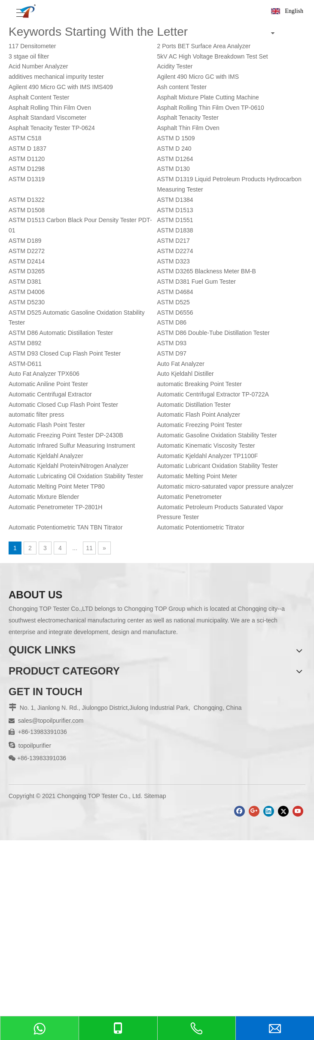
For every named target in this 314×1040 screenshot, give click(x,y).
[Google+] (254, 811)
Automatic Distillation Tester (194, 404)
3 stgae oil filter (29, 56)
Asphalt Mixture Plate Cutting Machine (208, 97)
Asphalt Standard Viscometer (47, 117)
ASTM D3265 (27, 271)
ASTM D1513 (175, 210)
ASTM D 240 (174, 148)
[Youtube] (298, 811)
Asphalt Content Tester (39, 97)
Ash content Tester (182, 87)
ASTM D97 (171, 353)
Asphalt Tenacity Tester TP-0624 (52, 127)
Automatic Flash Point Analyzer (199, 414)
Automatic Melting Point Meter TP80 (57, 486)
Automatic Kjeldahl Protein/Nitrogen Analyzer (68, 465)
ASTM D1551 (175, 220)
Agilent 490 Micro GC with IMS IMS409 (61, 87)
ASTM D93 (171, 343)
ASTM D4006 (27, 291)
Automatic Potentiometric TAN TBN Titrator (65, 527)
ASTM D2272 (27, 251)
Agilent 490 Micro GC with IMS (198, 76)
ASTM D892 (25, 343)
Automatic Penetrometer (189, 496)
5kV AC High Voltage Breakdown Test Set (212, 56)
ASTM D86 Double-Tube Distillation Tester (213, 332)
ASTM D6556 (175, 312)
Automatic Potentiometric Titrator (200, 527)
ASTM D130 (173, 168)
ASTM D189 (25, 240)
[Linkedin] (268, 811)
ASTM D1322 (27, 199)
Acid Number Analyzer (38, 66)
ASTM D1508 (27, 210)
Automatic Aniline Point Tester (48, 384)
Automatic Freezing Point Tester (199, 424)
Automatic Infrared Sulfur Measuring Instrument (72, 445)
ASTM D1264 (175, 158)
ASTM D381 (25, 281)
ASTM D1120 (27, 158)
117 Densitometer (32, 46)
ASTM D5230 (27, 302)
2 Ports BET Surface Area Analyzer (204, 46)
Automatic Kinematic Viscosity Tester (206, 445)
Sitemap (155, 795)
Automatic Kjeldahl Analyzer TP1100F (207, 455)
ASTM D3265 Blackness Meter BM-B (206, 271)
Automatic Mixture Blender (44, 496)
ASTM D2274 (175, 251)
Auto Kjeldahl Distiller (185, 373)
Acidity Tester (175, 66)
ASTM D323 (173, 261)
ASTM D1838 (175, 230)
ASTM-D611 (25, 363)
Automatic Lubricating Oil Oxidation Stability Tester (76, 476)
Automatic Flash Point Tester (47, 424)
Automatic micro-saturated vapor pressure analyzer (225, 486)
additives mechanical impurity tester (56, 76)
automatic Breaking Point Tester (199, 384)
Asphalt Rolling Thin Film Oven (50, 107)
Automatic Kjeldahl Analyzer (46, 455)
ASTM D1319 (27, 179)
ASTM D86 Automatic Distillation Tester (61, 332)
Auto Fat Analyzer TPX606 (44, 373)
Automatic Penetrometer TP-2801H (55, 507)
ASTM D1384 (175, 199)
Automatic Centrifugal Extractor (50, 394)
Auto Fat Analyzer (181, 363)
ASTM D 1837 (27, 148)
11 (89, 548)
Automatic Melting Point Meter (197, 476)
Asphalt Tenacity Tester (188, 117)
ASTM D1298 (27, 168)
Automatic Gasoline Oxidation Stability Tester (217, 435)
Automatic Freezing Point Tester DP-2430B (66, 435)
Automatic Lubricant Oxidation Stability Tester (217, 465)
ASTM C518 (25, 138)
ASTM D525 (173, 302)
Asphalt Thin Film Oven (188, 127)
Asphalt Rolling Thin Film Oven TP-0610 (210, 107)
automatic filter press (36, 414)
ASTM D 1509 (176, 138)
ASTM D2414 (27, 261)
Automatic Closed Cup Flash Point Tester (63, 404)
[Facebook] (239, 811)
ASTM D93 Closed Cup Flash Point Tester (65, 353)
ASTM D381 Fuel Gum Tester (196, 281)
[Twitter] (283, 811)
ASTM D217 (173, 240)
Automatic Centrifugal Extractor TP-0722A (213, 394)
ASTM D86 (171, 322)
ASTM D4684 (175, 291)
